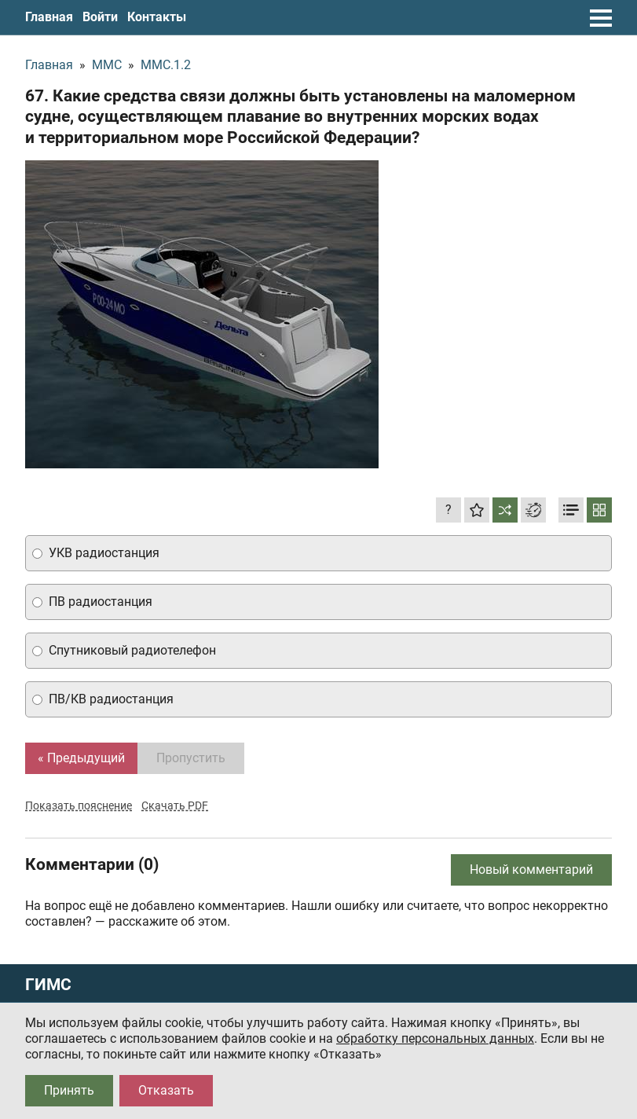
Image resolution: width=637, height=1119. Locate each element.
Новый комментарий (531, 869)
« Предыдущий (81, 757)
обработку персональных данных (435, 1038)
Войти (100, 16)
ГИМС (48, 985)
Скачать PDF (174, 805)
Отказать (166, 1090)
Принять (69, 1090)
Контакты (156, 16)
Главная (49, 16)
